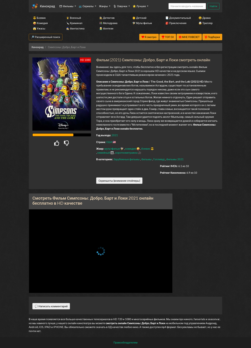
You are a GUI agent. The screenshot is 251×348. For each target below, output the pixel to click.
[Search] (187, 6)
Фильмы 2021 (175, 159)
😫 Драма (205, 17)
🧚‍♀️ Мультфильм (142, 23)
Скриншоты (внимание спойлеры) (119, 180)
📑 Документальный (177, 17)
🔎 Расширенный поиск (45, 36)
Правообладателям (125, 342)
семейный (104, 152)
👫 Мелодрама (108, 23)
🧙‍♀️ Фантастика (75, 28)
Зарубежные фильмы (126, 159)
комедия (130, 148)
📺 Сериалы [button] (86, 6)
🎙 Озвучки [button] (120, 6)
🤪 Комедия (40, 23)
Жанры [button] (103, 6)
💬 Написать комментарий (51, 306)
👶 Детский (139, 17)
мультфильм (112, 148)
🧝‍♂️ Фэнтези (106, 28)
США (109, 142)
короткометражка (126, 152)
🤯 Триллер (206, 23)
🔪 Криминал (74, 23)
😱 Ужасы (39, 28)
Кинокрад (47, 6)
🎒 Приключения (175, 23)
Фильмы (146, 159)
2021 (115, 135)
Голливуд (159, 159)
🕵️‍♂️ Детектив (107, 17)
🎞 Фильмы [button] (66, 6)
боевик (146, 148)
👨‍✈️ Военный (73, 17)
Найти (213, 6)
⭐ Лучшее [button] (139, 6)
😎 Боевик (39, 17)
